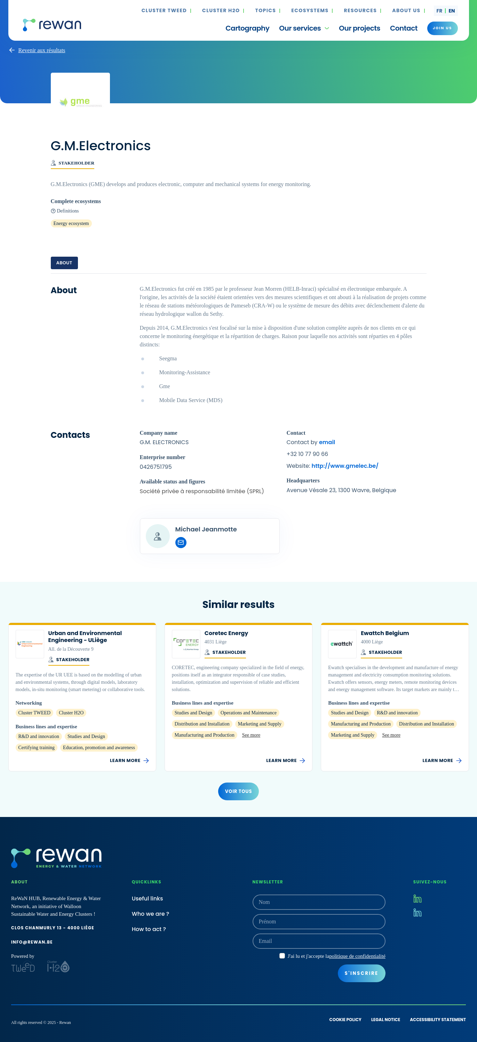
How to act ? (149, 929)
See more (251, 735)
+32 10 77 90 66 (307, 454)
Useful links (147, 899)
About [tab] (64, 262)
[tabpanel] (239, 419)
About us (406, 11)
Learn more (129, 760)
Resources (360, 11)
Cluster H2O (221, 11)
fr (440, 10)
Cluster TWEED (164, 11)
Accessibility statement (438, 1020)
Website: (333, 466)
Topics (265, 11)
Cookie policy (345, 1020)
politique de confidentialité (357, 956)
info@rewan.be (32, 942)
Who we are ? (150, 914)
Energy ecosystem (71, 223)
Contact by (311, 442)
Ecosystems (309, 11)
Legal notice (385, 1020)
